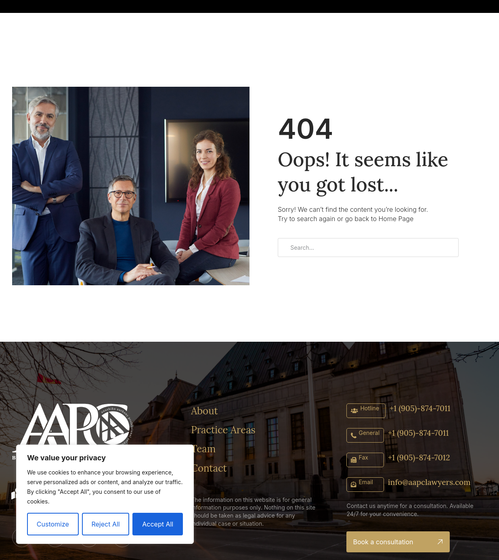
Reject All (105, 524)
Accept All (157, 524)
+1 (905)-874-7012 (420, 457)
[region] (105, 494)
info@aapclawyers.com (431, 481)
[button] (401, 7)
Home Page (395, 219)
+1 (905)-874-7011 (421, 408)
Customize (53, 524)
